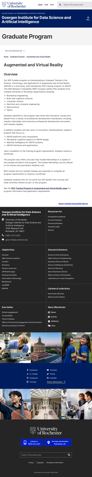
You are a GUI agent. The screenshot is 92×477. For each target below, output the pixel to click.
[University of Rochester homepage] (14, 5)
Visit (46, 5)
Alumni (51, 230)
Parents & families (55, 223)
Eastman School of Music (58, 261)
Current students (55, 220)
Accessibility (7, 315)
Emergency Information (55, 462)
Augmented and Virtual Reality (38, 56)
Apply (40, 5)
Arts (51, 325)
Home (6, 56)
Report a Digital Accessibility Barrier (73, 204)
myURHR (5, 285)
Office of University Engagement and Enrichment (22, 322)
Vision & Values (8, 319)
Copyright (40, 462)
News (52, 312)
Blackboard (6, 281)
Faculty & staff (53, 227)
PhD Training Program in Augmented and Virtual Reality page (39, 188)
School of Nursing (55, 268)
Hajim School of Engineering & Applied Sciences (23, 13)
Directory (6, 265)
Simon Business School (57, 271)
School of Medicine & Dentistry (60, 265)
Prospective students (56, 217)
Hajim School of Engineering (59, 258)
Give (52, 5)
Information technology (11, 278)
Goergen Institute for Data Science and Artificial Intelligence (36, 19)
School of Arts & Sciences (58, 255)
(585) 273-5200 (13, 235)
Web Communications (11, 258)
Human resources (9, 268)
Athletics (53, 321)
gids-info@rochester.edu (17, 239)
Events (52, 316)
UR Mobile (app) (8, 271)
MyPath (5, 288)
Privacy (31, 462)
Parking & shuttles (9, 275)
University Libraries (56, 293)
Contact (5, 261)
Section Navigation (14, 51)
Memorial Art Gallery (56, 297)
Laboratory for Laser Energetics (61, 278)
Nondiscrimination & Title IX (13, 325)
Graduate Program (17, 56)
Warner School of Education (59, 275)
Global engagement (10, 312)
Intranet (5, 255)
